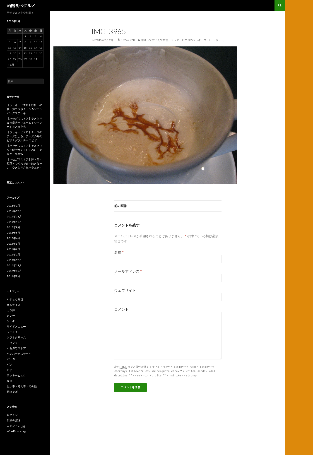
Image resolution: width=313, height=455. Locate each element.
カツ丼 (11, 310)
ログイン (12, 414)
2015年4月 (13, 238)
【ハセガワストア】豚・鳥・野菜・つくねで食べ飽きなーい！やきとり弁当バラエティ (24, 163)
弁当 (9, 381)
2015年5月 (13, 232)
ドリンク (12, 342)
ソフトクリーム (16, 337)
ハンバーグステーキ (19, 353)
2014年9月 (13, 276)
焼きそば (12, 391)
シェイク (12, 332)
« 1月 (11, 64)
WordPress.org (16, 431)
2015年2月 (13, 249)
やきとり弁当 (15, 299)
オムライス (13, 304)
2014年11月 (14, 265)
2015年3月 (13, 243)
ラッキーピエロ (16, 375)
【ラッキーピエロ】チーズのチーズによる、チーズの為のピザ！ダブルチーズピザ (24, 136)
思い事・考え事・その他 (22, 386)
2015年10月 (14, 222)
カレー (11, 315)
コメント (121, 309)
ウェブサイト (125, 290)
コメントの (16, 426)
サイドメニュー (16, 326)
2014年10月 (14, 270)
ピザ (9, 370)
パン (9, 364)
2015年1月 (13, 254)
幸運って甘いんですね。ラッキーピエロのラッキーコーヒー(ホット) (182, 40)
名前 (119, 252)
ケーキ (11, 321)
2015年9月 (13, 227)
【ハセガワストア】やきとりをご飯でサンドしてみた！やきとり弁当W (24, 150)
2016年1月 (13, 205)
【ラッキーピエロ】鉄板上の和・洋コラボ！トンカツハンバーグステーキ (24, 109)
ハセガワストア (16, 348)
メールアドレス (128, 271)
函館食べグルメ (21, 5)
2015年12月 (14, 211)
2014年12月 (14, 260)
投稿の (13, 420)
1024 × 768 (128, 40)
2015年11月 (14, 216)
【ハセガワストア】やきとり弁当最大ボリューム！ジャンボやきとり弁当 (24, 122)
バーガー (12, 359)
